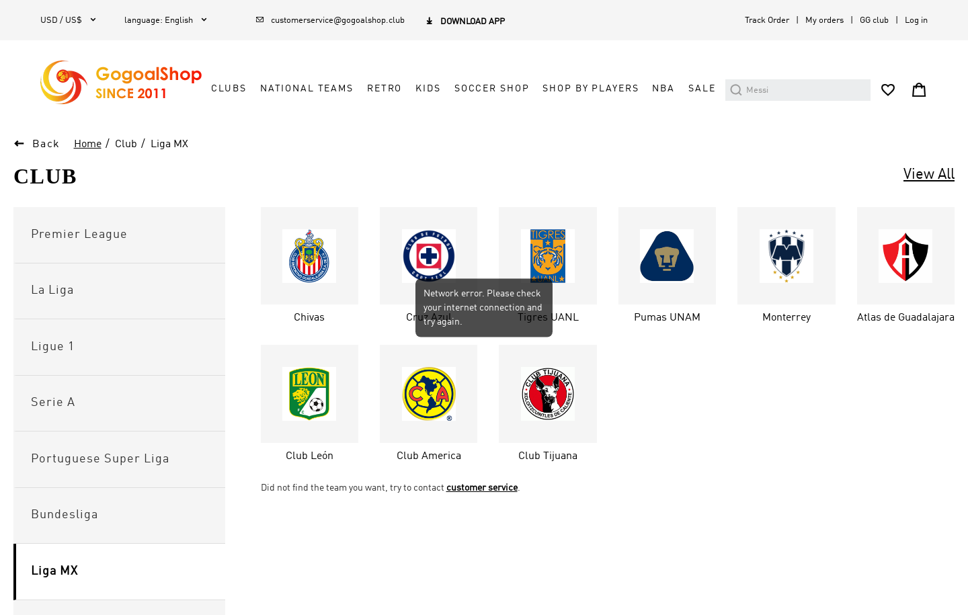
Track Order (767, 20)
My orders (824, 20)
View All (929, 174)
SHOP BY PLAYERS (590, 88)
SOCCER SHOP (492, 88)
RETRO (384, 88)
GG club (874, 20)
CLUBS (228, 88)
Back (46, 144)
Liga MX (169, 144)
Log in (916, 20)
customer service (482, 488)
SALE (701, 88)
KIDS (427, 88)
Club (126, 144)
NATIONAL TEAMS (307, 88)
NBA (663, 88)
